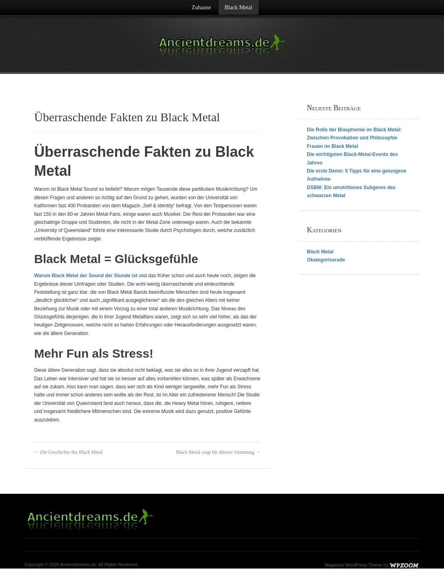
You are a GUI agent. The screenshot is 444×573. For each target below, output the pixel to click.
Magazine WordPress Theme (353, 564)
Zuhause (200, 7)
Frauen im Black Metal (332, 146)
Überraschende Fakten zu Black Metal (127, 117)
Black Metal (239, 7)
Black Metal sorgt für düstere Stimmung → (218, 452)
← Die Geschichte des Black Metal (68, 452)
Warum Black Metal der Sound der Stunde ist (86, 275)
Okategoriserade (326, 260)
